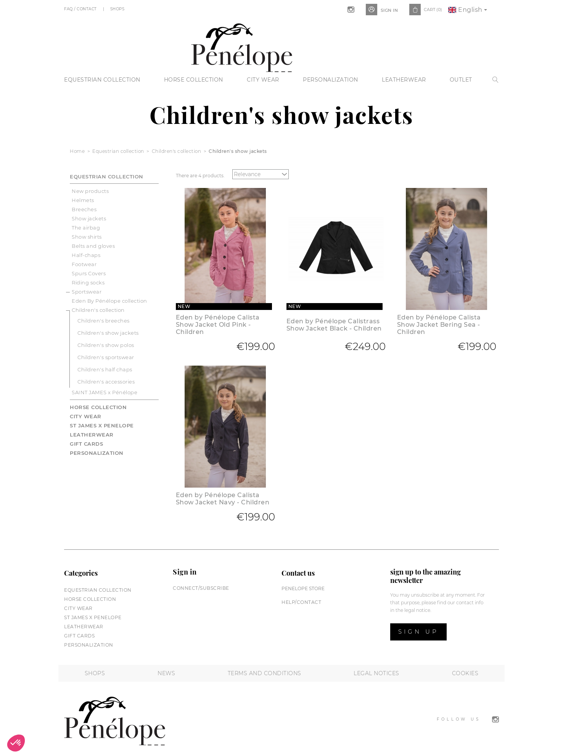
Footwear (84, 264)
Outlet (461, 79)
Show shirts (87, 237)
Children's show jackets (108, 333)
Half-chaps (86, 255)
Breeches (84, 209)
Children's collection (98, 310)
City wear (263, 79)
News (166, 673)
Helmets (83, 200)
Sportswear (86, 292)
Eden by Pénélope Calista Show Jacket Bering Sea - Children (439, 324)
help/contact (301, 602)
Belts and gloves (93, 246)
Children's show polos (105, 345)
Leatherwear (404, 79)
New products (90, 191)
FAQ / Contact (81, 8)
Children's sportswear (105, 357)
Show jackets (89, 218)
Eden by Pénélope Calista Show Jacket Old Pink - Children (218, 324)
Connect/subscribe (201, 588)
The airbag (86, 228)
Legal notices (376, 673)
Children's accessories (106, 382)
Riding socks (88, 282)
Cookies (465, 673)
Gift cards (86, 444)
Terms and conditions (264, 673)
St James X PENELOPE (102, 425)
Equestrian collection (102, 79)
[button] (16, 743)
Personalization (330, 79)
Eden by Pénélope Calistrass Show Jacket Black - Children (334, 325)
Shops (118, 8)
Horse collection (193, 79)
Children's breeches (103, 321)
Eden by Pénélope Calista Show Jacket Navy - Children (223, 498)
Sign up (418, 631)
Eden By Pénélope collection (109, 301)
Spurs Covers (89, 273)
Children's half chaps (104, 369)
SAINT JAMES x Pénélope (104, 392)
